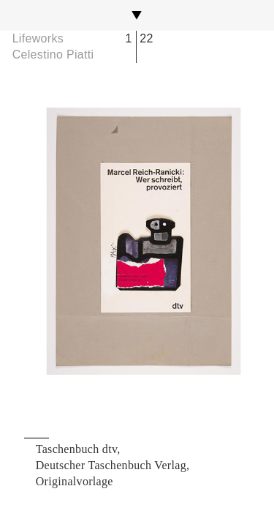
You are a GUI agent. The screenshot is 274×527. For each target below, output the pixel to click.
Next (215, 241)
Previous (59, 241)
